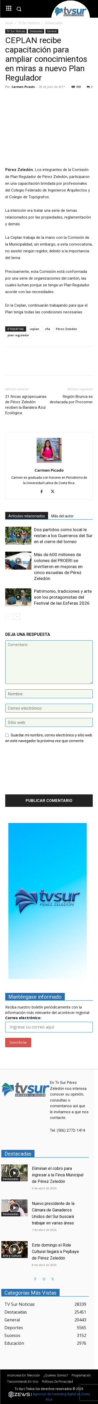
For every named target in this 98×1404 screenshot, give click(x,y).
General (52, 31)
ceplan (34, 329)
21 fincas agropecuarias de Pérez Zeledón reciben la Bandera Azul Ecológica (26, 404)
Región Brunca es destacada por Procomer (71, 399)
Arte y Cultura (12, 1255)
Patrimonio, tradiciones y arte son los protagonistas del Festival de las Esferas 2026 (63, 597)
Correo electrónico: (23, 1017)
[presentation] (26, 770)
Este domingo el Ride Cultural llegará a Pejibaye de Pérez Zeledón (55, 1252)
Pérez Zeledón (66, 329)
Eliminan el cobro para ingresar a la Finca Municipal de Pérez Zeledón (57, 1175)
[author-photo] (49, 463)
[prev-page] (8, 616)
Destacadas (53, 23)
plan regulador (18, 335)
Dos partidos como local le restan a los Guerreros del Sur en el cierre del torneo (63, 535)
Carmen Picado (23, 87)
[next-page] (17, 616)
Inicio (9, 23)
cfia (47, 329)
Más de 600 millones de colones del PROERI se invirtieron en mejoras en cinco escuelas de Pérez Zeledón (58, 566)
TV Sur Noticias (29, 23)
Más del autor (62, 516)
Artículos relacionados (26, 516)
